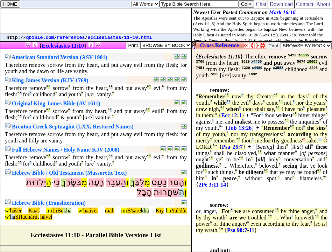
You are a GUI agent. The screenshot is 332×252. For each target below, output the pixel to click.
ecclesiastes (104, 37)
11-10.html (138, 37)
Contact (305, 4)
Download (281, 4)
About (323, 4)
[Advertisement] (96, 20)
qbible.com (40, 37)
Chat (261, 4)
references (71, 37)
